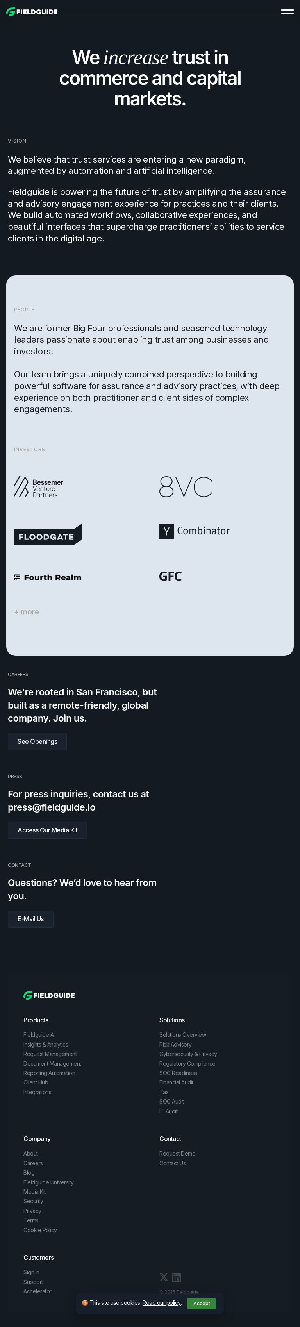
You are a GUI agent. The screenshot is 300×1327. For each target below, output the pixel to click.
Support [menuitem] (33, 1282)
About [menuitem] (30, 1153)
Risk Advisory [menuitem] (175, 1044)
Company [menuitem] (37, 1139)
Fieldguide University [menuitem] (48, 1182)
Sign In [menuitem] (31, 1272)
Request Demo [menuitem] (177, 1153)
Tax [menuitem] (164, 1092)
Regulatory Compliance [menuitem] (187, 1063)
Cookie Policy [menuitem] (40, 1230)
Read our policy (162, 1302)
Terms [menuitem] (31, 1220)
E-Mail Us (31, 919)
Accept (201, 1303)
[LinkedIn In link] (164, 1277)
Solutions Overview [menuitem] (182, 1034)
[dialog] (150, 1303)
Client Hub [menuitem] (35, 1082)
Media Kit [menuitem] (34, 1191)
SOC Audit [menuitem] (171, 1101)
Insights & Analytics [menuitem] (45, 1044)
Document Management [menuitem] (52, 1063)
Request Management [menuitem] (50, 1053)
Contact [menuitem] (170, 1139)
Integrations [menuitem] (37, 1092)
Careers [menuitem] (33, 1163)
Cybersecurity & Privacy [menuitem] (188, 1053)
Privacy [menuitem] (32, 1210)
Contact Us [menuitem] (172, 1163)
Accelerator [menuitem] (37, 1291)
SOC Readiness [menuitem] (178, 1073)
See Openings (37, 741)
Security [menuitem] (33, 1201)
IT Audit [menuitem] (168, 1111)
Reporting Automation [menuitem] (49, 1073)
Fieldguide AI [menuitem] (39, 1034)
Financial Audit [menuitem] (176, 1082)
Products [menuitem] (35, 1020)
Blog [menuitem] (28, 1172)
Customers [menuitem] (38, 1257)
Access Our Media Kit (47, 830)
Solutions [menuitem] (172, 1020)
